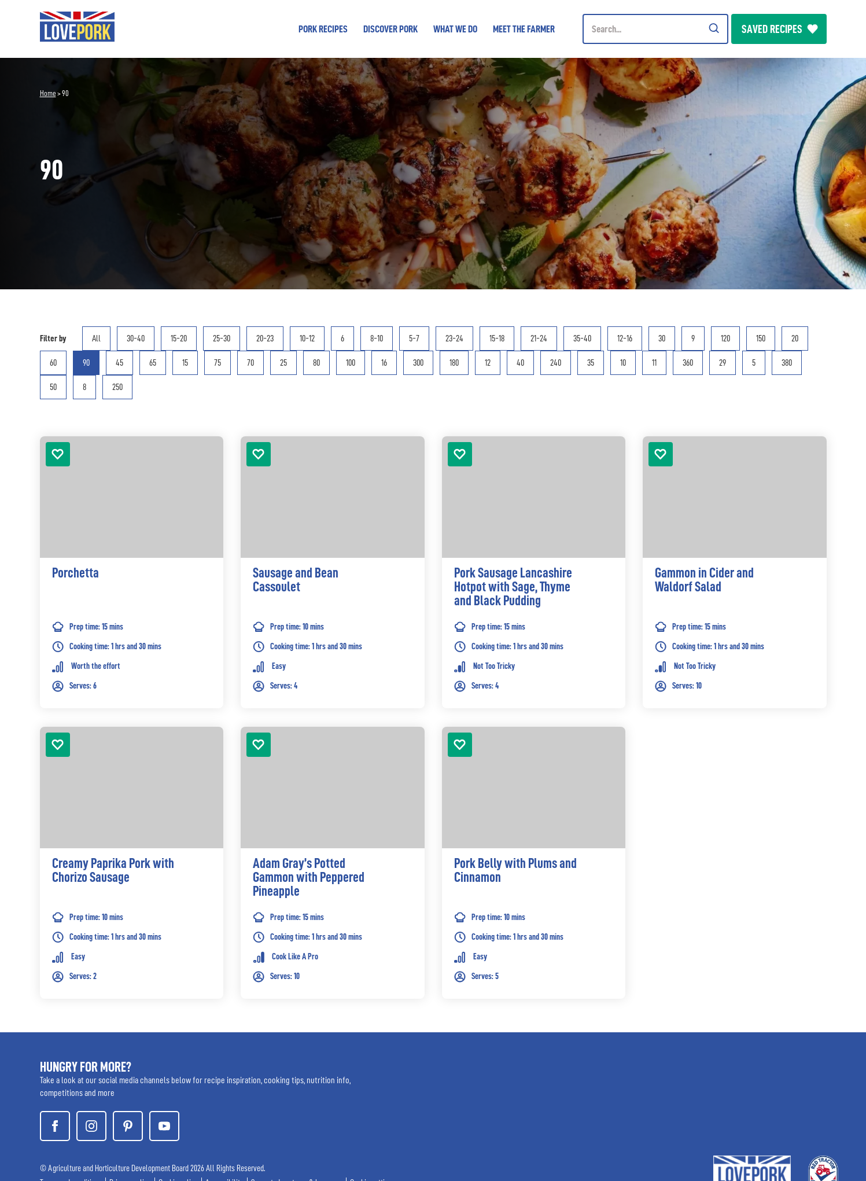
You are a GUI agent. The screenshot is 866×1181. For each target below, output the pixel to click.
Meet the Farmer (524, 29)
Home (48, 93)
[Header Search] (655, 29)
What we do (455, 29)
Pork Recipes (323, 29)
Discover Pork (390, 29)
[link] (132, 589)
